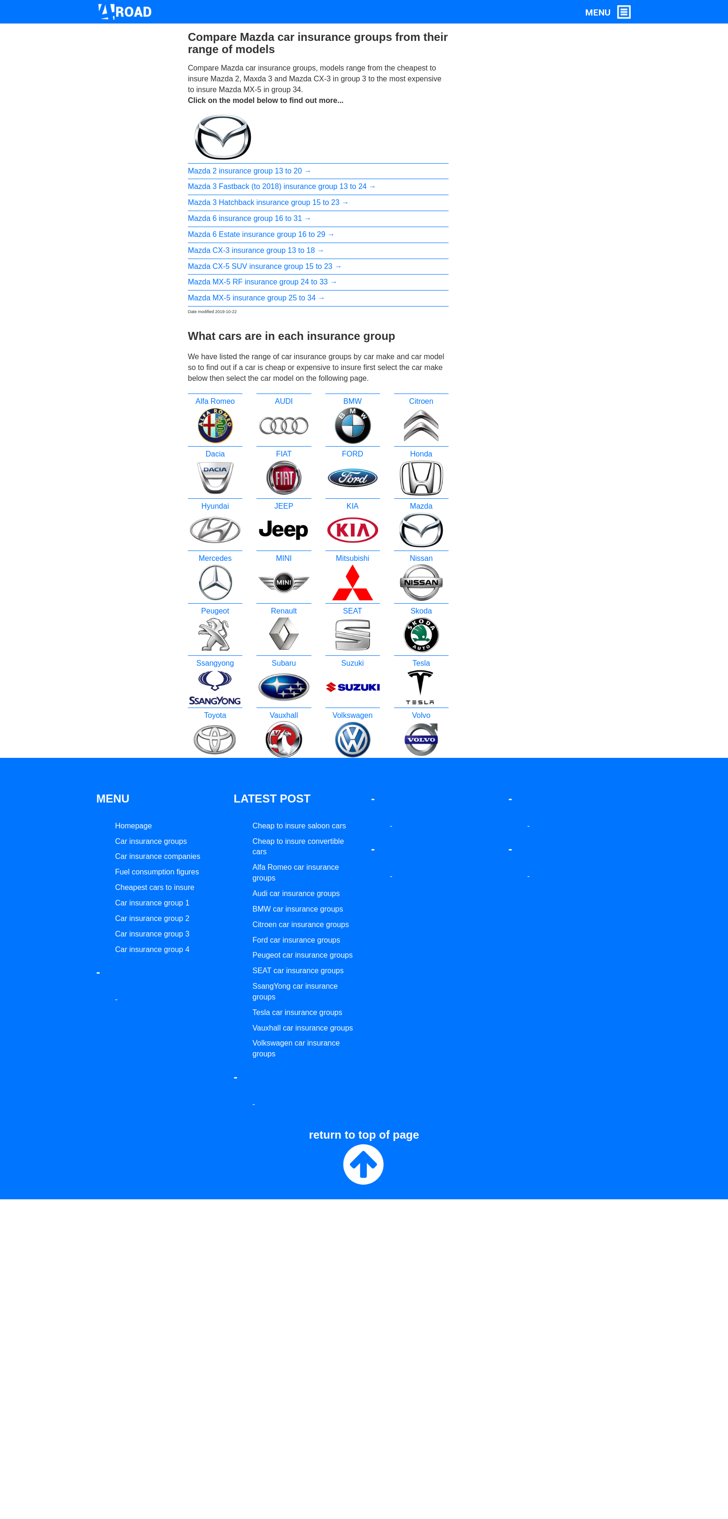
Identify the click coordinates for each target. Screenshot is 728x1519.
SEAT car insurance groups (298, 971)
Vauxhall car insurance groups (303, 1028)
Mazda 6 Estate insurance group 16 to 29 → (261, 234)
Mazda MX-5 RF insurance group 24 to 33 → (262, 282)
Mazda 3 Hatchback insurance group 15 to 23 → (268, 202)
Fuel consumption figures (157, 872)
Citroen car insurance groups (301, 925)
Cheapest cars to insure (154, 887)
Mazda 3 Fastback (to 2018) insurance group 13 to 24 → (282, 186)
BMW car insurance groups (298, 909)
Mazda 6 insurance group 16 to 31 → (249, 218)
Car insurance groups (151, 841)
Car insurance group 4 (152, 949)
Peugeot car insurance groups (303, 955)
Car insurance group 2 (152, 918)
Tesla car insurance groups (297, 1012)
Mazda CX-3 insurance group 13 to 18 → (256, 250)
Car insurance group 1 (152, 903)
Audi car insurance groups (296, 893)
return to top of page (364, 1158)
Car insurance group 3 (152, 934)
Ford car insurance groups (297, 940)
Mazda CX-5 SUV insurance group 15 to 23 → (265, 266)
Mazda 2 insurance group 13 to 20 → (249, 171)
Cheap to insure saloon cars (299, 826)
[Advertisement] (501, 172)
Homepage (133, 826)
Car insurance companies (157, 856)
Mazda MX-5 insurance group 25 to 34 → (256, 298)
